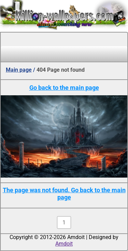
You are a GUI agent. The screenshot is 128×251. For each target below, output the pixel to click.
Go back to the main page (64, 87)
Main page (19, 70)
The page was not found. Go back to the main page (64, 193)
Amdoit (64, 243)
